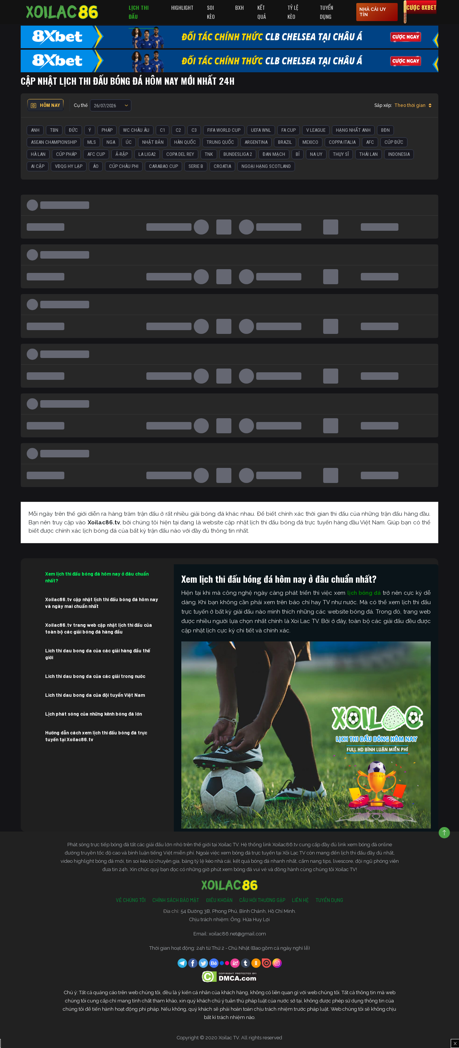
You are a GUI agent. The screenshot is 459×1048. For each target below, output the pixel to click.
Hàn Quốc (185, 142)
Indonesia (399, 154)
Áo (96, 166)
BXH (239, 7)
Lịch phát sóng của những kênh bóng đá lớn (93, 714)
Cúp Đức (394, 142)
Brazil (285, 142)
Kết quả (261, 11)
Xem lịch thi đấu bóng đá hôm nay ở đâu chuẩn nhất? (97, 577)
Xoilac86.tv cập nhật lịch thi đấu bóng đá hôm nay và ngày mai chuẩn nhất (101, 602)
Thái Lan (368, 154)
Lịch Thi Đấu (139, 11)
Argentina (256, 142)
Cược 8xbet (421, 7)
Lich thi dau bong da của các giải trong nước (95, 676)
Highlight (182, 7)
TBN (54, 130)
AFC (370, 142)
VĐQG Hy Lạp (68, 166)
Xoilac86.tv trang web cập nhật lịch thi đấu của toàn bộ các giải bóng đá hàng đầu (98, 628)
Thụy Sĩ (341, 154)
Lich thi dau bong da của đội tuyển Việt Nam (95, 695)
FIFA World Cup (223, 130)
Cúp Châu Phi (123, 166)
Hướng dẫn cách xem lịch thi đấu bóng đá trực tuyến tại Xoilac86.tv (96, 736)
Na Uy (316, 154)
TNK (209, 154)
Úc (129, 142)
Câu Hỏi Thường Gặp (262, 900)
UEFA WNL (261, 130)
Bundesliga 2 (237, 154)
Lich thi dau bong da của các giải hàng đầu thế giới (97, 653)
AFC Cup (96, 154)
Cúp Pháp (66, 154)
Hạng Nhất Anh (353, 130)
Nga (110, 142)
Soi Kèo (211, 11)
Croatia (222, 166)
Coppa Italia (342, 142)
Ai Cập (37, 166)
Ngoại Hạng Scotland (266, 166)
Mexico (310, 142)
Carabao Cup (163, 166)
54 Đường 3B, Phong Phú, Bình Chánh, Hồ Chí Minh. (238, 911)
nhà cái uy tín (372, 12)
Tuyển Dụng (326, 11)
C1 (162, 130)
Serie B (195, 166)
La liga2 (147, 154)
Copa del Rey (180, 154)
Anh (35, 130)
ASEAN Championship (54, 142)
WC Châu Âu (136, 130)
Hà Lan (38, 154)
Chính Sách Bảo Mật (175, 900)
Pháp (107, 130)
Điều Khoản (219, 900)
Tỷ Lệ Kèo (292, 11)
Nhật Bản (153, 142)
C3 (194, 130)
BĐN (385, 130)
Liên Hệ (300, 900)
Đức (73, 130)
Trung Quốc (220, 142)
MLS (91, 142)
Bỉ (297, 154)
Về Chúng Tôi (131, 900)
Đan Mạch (274, 154)
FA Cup (288, 130)
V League (315, 130)
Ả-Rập (122, 154)
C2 (178, 130)
